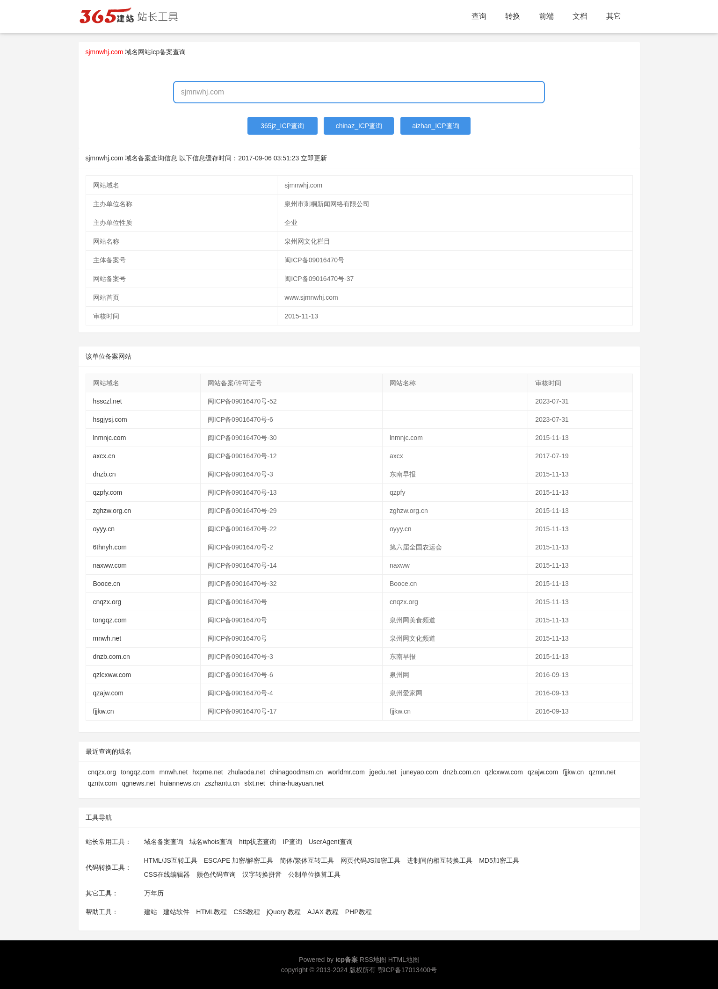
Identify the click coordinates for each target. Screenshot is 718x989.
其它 (613, 16)
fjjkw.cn (103, 711)
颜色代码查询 (216, 874)
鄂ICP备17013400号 (407, 970)
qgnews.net (138, 783)
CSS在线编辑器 (167, 874)
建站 (150, 912)
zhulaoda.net (246, 772)
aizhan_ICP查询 (435, 126)
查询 (478, 16)
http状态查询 (257, 841)
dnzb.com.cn (111, 656)
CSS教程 (246, 912)
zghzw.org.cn (112, 510)
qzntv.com (102, 783)
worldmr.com (345, 772)
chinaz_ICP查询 (359, 126)
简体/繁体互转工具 (307, 860)
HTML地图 (403, 959)
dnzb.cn (104, 474)
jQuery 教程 (284, 912)
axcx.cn (104, 456)
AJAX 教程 (323, 912)
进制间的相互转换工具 (439, 860)
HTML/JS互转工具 (170, 860)
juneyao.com (419, 772)
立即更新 (314, 158)
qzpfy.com (108, 492)
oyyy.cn (104, 529)
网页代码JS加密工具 (370, 860)
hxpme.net (207, 772)
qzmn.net (602, 772)
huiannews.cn (180, 783)
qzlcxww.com (112, 675)
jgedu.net (383, 772)
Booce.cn (106, 583)
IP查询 (292, 841)
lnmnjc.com (109, 437)
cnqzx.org (107, 602)
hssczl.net (107, 401)
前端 (546, 16)
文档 (580, 16)
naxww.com (110, 565)
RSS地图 (373, 959)
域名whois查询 (210, 841)
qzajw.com (108, 693)
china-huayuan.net (297, 783)
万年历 (154, 893)
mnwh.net (107, 638)
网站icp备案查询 (162, 52)
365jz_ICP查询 (282, 126)
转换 (512, 16)
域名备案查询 (163, 841)
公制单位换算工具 (314, 874)
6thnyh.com (110, 547)
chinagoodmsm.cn (296, 772)
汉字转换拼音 (262, 874)
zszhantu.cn (222, 783)
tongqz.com (110, 620)
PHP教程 (358, 912)
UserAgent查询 (330, 841)
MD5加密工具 (499, 860)
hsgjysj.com (110, 419)
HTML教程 (211, 912)
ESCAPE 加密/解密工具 (239, 860)
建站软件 (176, 912)
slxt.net (254, 783)
